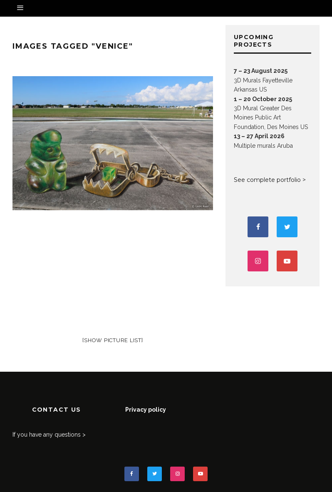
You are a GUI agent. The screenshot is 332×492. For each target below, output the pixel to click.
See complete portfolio (267, 180)
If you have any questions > (49, 434)
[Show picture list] (112, 340)
